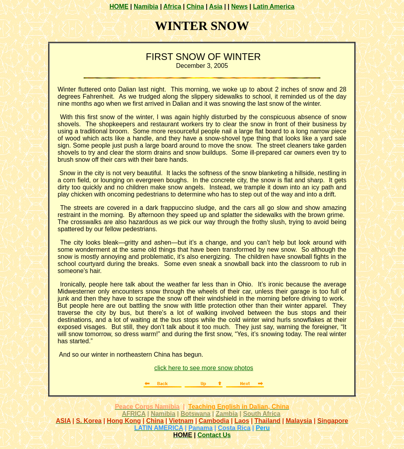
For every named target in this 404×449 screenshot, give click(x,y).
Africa (172, 6)
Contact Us (213, 435)
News (239, 6)
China (195, 6)
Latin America (273, 6)
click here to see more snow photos (203, 368)
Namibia (146, 6)
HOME (119, 6)
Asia (216, 6)
